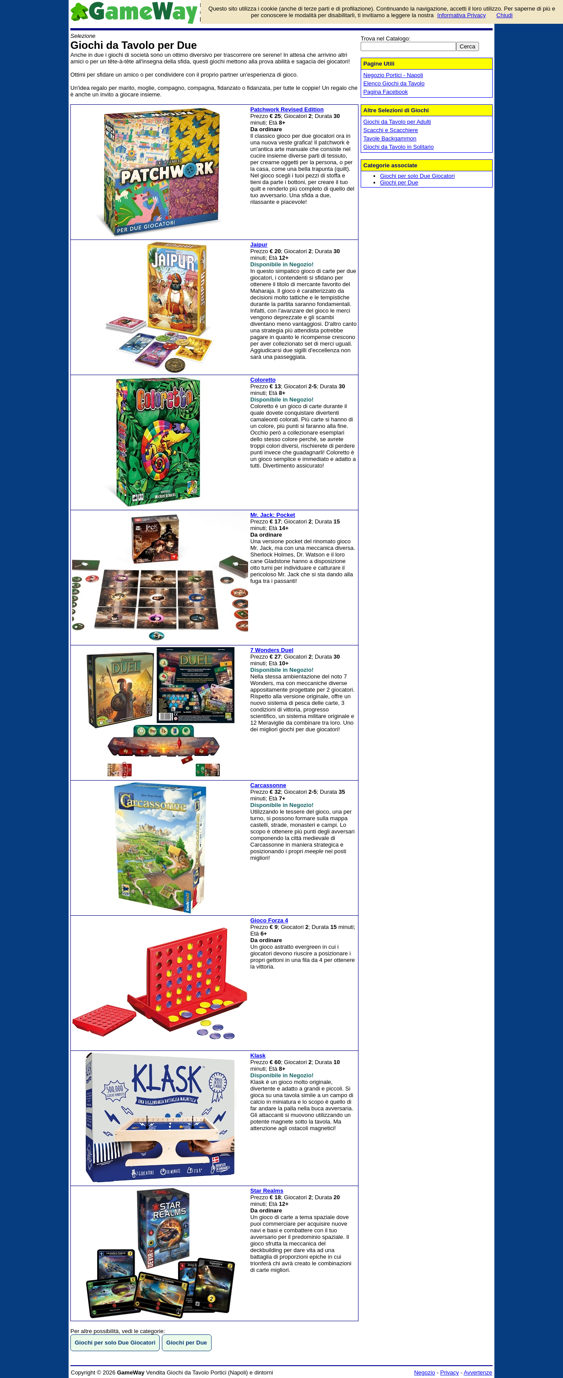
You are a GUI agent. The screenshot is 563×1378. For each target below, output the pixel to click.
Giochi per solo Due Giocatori (417, 176)
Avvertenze (478, 1372)
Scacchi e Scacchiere (390, 130)
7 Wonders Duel (271, 650)
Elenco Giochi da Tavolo (393, 83)
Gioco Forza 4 (269, 920)
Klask (258, 1055)
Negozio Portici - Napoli (393, 75)
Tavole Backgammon (390, 138)
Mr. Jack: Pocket (272, 515)
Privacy (449, 1372)
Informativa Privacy (461, 15)
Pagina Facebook (385, 91)
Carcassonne (268, 785)
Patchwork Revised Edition (287, 109)
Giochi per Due (399, 182)
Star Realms (266, 1190)
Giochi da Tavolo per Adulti (397, 121)
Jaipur (258, 244)
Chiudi (505, 15)
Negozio (424, 1372)
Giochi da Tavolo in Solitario (398, 147)
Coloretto (263, 379)
